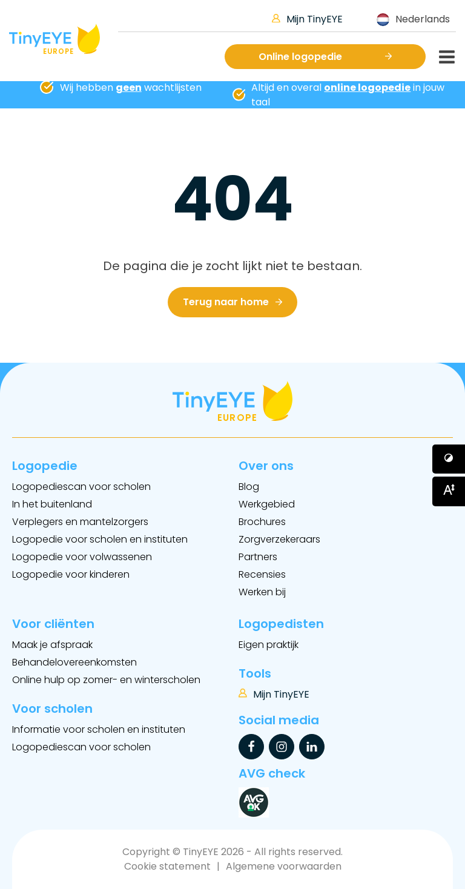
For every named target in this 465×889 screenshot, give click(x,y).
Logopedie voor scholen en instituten (100, 539)
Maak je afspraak (52, 645)
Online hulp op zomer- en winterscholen (106, 680)
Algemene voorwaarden (283, 866)
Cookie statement (167, 866)
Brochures (262, 522)
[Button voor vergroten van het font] (448, 491)
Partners (258, 557)
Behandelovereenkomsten (74, 662)
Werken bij (262, 592)
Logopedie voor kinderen (71, 574)
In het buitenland (52, 504)
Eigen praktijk (268, 645)
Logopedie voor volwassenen (82, 557)
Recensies (262, 574)
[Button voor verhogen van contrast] (448, 459)
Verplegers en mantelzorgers (80, 522)
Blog (249, 487)
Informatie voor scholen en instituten (98, 729)
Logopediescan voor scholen (81, 487)
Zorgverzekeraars (279, 539)
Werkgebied (267, 504)
